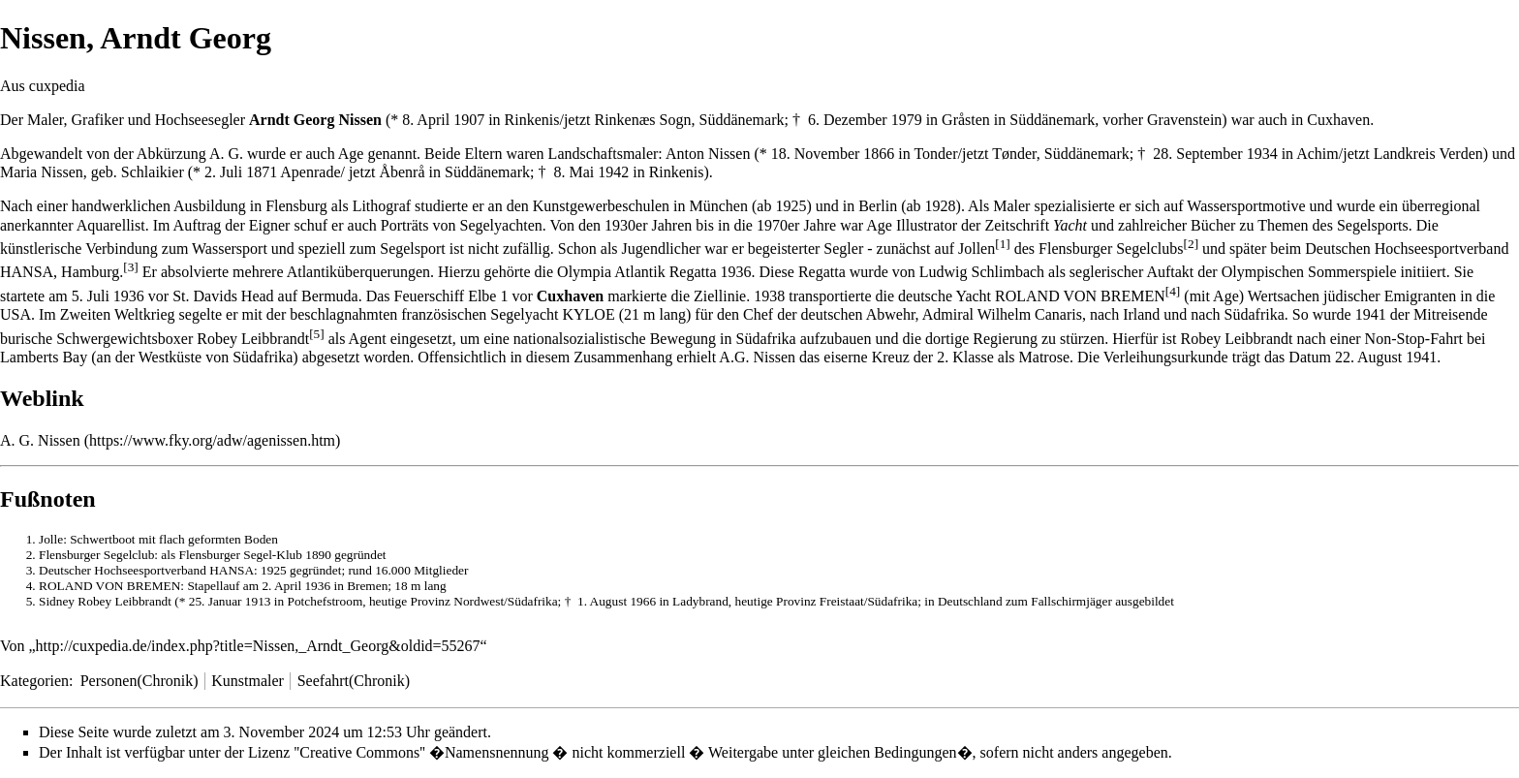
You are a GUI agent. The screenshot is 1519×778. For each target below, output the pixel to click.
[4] (1173, 291)
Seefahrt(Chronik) (353, 680)
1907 (468, 119)
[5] (317, 334)
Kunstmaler (247, 680)
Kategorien (34, 680)
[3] (131, 267)
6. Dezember (847, 119)
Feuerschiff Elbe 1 (451, 296)
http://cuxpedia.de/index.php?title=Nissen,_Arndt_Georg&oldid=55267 (258, 646)
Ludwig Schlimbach (981, 273)
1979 (906, 119)
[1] (1002, 243)
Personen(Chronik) (139, 680)
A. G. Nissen (40, 440)
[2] (1191, 243)
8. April (426, 119)
